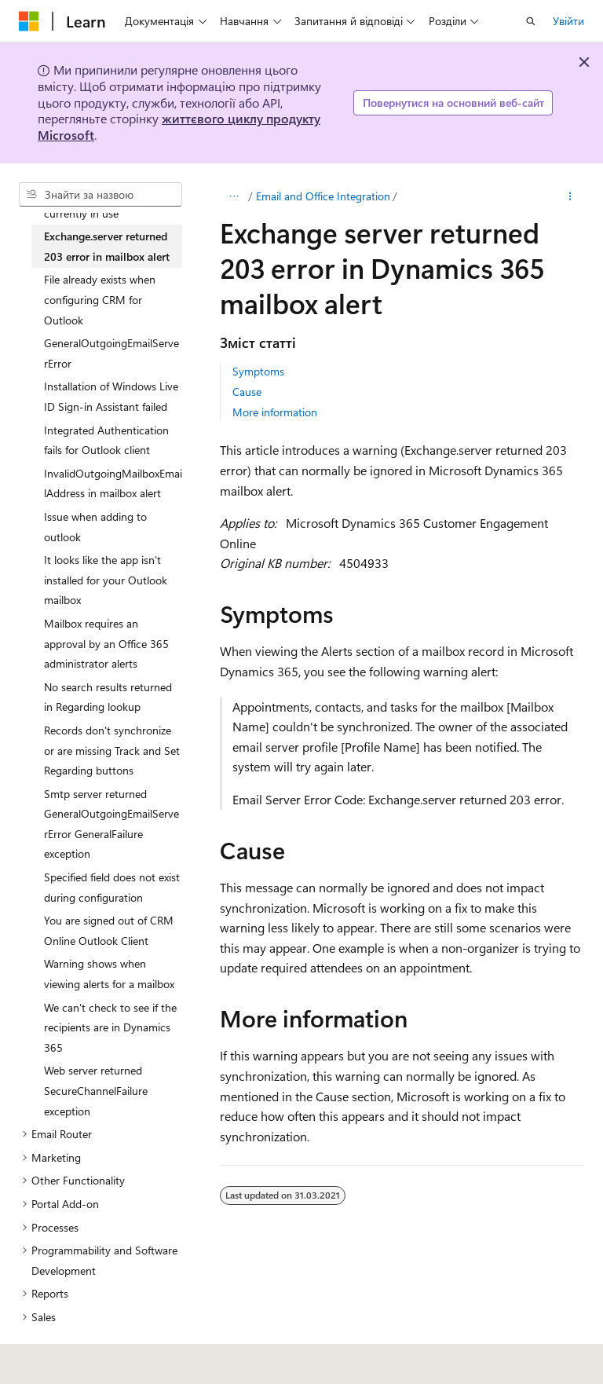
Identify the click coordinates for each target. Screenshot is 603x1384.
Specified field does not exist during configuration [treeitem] (112, 887)
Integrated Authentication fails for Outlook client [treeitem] (106, 440)
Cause (246, 391)
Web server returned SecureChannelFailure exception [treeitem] (96, 1090)
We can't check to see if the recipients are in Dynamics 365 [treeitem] (110, 1027)
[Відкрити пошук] (530, 21)
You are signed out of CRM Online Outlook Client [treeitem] (109, 930)
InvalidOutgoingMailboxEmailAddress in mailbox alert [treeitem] (113, 483)
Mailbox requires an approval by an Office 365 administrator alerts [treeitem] (106, 643)
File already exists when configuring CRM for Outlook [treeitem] (99, 299)
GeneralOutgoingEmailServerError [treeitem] (111, 353)
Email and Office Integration (323, 196)
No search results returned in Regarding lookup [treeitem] (108, 697)
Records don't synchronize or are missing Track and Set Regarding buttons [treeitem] (112, 750)
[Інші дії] (570, 196)
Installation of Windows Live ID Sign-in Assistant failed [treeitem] (111, 396)
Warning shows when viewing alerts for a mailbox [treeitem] (109, 973)
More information (274, 412)
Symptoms (258, 371)
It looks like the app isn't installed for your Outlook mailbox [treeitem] (105, 579)
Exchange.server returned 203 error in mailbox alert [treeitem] (107, 246)
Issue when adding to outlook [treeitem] (95, 526)
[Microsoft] (29, 21)
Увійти (568, 20)
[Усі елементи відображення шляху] (233, 196)
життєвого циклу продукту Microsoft (179, 126)
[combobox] (100, 194)
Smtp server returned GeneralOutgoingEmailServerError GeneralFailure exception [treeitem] (111, 824)
